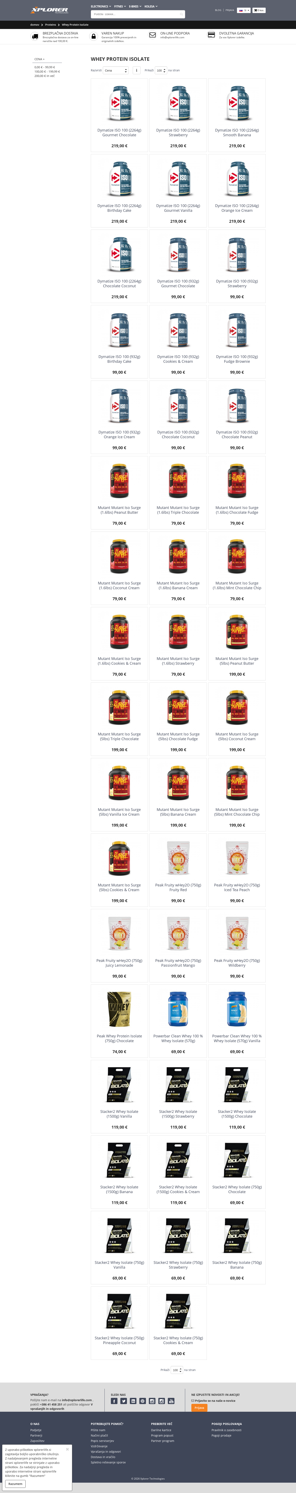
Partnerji (36, 1435)
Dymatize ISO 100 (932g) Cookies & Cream (178, 359)
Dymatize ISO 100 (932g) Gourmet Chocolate (178, 283)
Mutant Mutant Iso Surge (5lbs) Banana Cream (178, 812)
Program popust (162, 1435)
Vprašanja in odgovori (106, 1451)
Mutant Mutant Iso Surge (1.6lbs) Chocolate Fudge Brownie (236, 512)
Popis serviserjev (102, 1441)
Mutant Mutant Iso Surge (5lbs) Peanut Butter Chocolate (236, 663)
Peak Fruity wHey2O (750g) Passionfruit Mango (178, 963)
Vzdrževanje (99, 1446)
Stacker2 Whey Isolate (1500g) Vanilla (119, 1114)
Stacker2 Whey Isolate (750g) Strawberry (178, 1265)
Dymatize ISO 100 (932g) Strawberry (237, 283)
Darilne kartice (161, 1430)
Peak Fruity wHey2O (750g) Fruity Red (178, 887)
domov (34, 24)
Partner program (162, 1441)
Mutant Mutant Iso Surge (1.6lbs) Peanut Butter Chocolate (119, 512)
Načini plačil (99, 1435)
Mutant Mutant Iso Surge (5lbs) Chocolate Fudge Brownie (178, 739)
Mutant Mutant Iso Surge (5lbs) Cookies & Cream (119, 887)
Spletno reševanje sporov (108, 1462)
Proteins (50, 24)
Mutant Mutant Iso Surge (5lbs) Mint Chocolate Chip (237, 812)
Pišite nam (98, 1430)
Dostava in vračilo (103, 1457)
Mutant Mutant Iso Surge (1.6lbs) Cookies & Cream (119, 661)
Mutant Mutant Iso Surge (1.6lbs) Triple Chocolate (178, 510)
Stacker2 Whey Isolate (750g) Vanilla (119, 1265)
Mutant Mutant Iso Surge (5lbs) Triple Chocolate (119, 736)
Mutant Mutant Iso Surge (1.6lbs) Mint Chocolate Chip (237, 585)
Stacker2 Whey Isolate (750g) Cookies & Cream (178, 1340)
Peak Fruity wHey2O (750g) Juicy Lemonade (119, 963)
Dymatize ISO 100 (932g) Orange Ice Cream (119, 434)
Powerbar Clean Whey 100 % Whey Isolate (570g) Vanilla (237, 1038)
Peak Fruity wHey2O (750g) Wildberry (237, 963)
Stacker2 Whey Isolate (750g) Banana (237, 1265)
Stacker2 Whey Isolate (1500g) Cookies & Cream (178, 1189)
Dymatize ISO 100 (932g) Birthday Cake (119, 359)
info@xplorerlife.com (172, 37)
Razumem (15, 1484)
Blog (218, 10)
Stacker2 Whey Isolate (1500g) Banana (119, 1189)
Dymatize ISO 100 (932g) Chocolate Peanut (237, 434)
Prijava (230, 10)
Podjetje (35, 1430)
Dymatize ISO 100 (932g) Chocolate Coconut (178, 434)
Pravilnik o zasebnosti (227, 1430)
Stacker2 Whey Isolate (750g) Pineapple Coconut (119, 1340)
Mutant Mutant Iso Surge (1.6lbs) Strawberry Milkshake (178, 663)
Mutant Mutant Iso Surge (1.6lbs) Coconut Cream (119, 585)
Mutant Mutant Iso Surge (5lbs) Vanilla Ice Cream (119, 812)
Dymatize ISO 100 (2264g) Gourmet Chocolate (119, 132)
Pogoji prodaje (221, 1435)
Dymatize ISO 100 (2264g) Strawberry (178, 132)
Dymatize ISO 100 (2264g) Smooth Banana (237, 132)
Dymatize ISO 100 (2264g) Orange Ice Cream (237, 208)
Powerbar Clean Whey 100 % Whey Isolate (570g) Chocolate (178, 1040)
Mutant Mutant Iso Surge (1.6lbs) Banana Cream (178, 585)
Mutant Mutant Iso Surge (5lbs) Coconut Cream (236, 736)
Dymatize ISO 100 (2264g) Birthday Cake (119, 208)
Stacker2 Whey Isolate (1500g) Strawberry (178, 1114)
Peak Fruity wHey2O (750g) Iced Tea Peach (237, 887)
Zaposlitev (37, 1441)
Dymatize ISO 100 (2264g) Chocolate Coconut (119, 283)
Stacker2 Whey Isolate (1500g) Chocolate (237, 1114)
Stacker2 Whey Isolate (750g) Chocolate (237, 1189)
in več (44, 76)
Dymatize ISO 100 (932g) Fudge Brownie (237, 359)
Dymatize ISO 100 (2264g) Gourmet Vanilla (178, 208)
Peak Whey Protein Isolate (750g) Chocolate (119, 1038)
